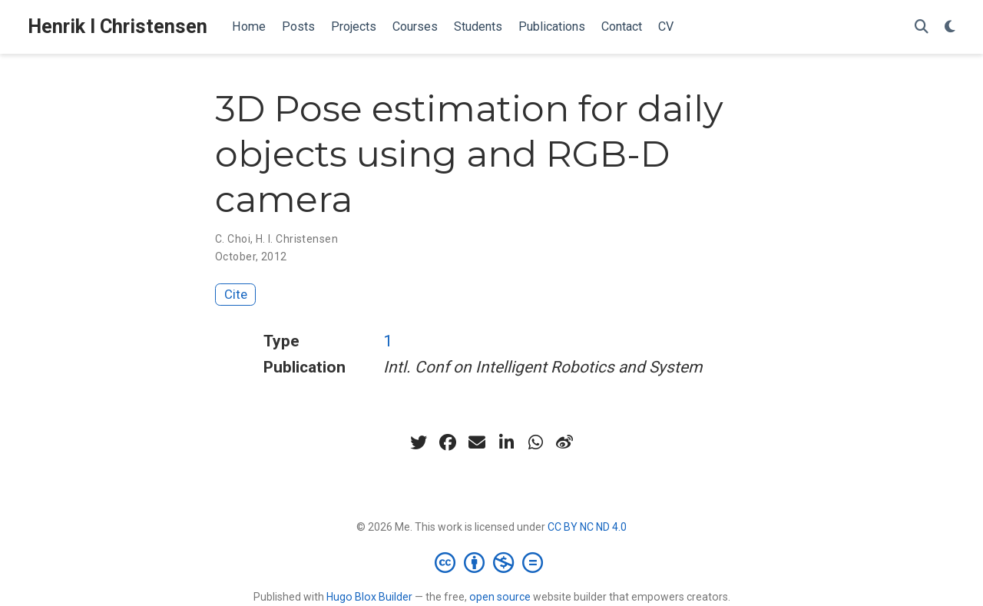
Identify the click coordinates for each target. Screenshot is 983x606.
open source (500, 597)
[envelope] (476, 442)
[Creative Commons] (492, 562)
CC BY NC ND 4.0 (587, 527)
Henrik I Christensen (117, 26)
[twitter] (418, 442)
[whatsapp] (535, 442)
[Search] (921, 27)
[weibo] (564, 442)
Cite (235, 294)
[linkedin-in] (506, 442)
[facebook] (447, 442)
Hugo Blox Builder (369, 597)
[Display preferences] (950, 27)
